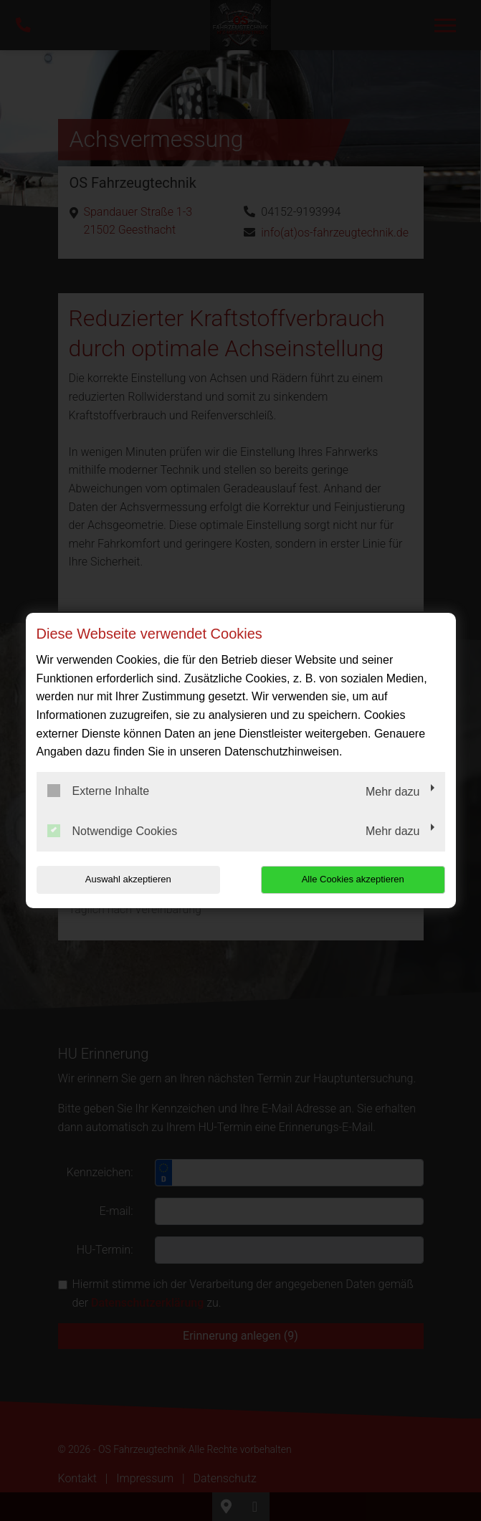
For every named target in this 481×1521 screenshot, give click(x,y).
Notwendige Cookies (112, 830)
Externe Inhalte (98, 790)
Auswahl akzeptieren (128, 879)
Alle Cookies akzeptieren (353, 879)
